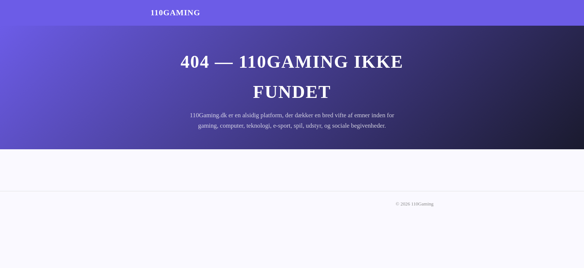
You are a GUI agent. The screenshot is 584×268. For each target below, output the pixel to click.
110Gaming (175, 12)
